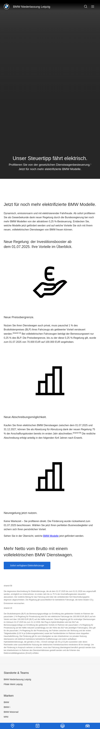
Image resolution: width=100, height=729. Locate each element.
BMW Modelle (51, 536)
